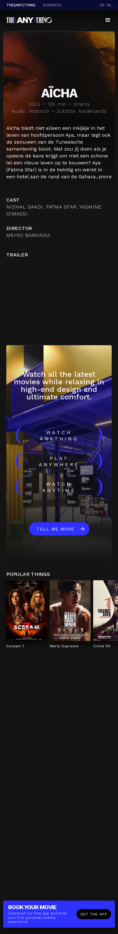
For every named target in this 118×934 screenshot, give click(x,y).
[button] (108, 20)
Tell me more (55, 528)
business (52, 5)
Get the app (93, 914)
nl (109, 5)
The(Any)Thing (21, 5)
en (102, 5)
